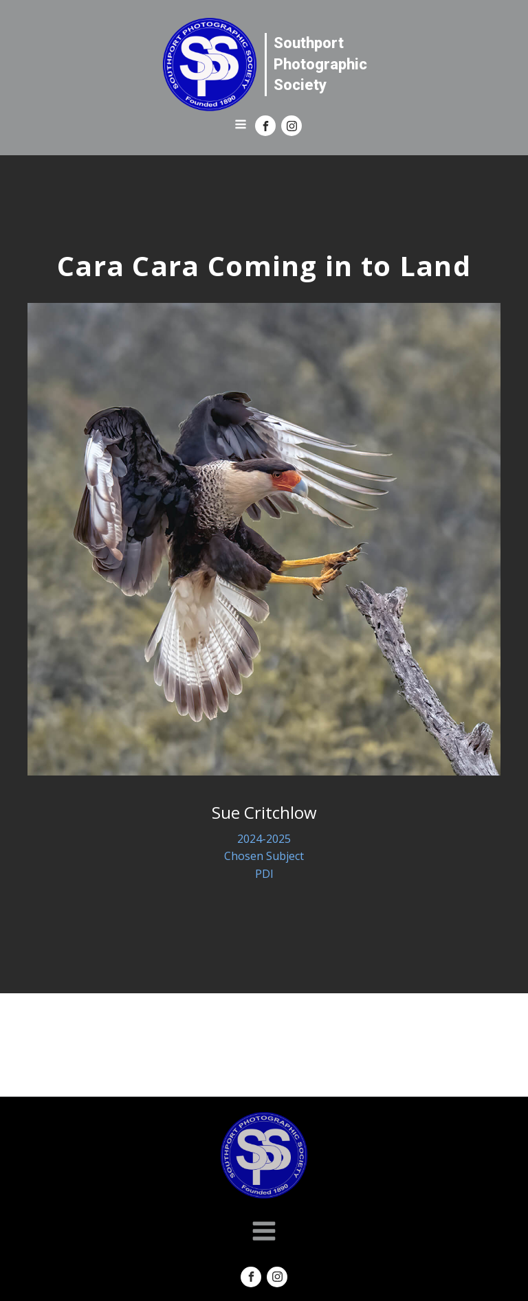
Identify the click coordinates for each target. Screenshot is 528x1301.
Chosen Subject (264, 855)
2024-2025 (264, 838)
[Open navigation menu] (241, 126)
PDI (264, 873)
